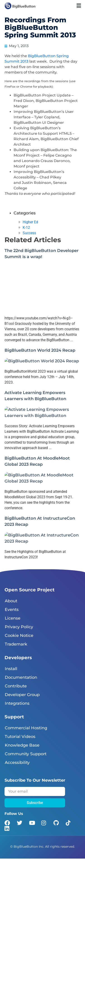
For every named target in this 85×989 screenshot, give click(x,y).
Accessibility (17, 762)
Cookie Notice (19, 635)
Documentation (21, 677)
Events (12, 609)
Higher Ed (30, 222)
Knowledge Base (22, 745)
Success (29, 233)
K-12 (26, 227)
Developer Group (22, 694)
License (12, 618)
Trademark (16, 644)
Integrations (17, 703)
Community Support (25, 753)
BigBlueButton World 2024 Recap (40, 350)
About (11, 600)
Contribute (16, 686)
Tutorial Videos (20, 736)
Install (11, 668)
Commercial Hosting (26, 727)
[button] (79, 5)
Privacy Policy (19, 626)
